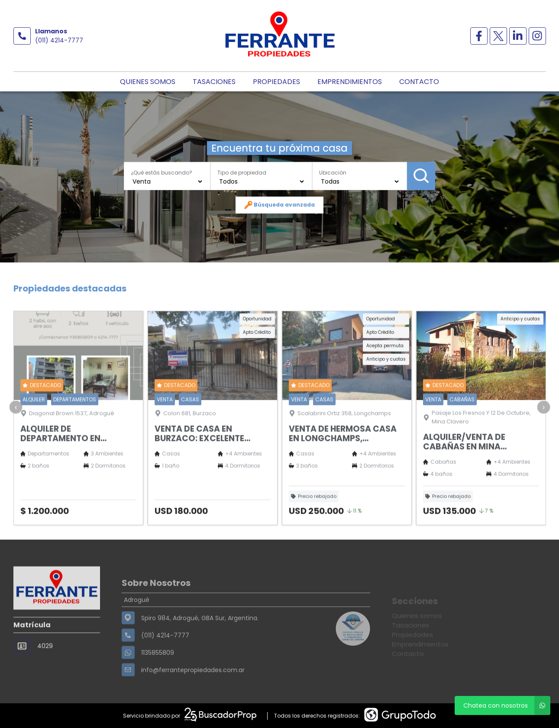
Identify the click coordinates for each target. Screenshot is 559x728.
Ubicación (332, 172)
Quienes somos (147, 82)
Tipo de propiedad (241, 172)
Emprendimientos (349, 82)
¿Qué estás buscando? (161, 172)
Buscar (421, 175)
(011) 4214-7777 (59, 40)
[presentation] (15, 433)
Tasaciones (214, 82)
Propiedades (276, 82)
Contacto (419, 82)
